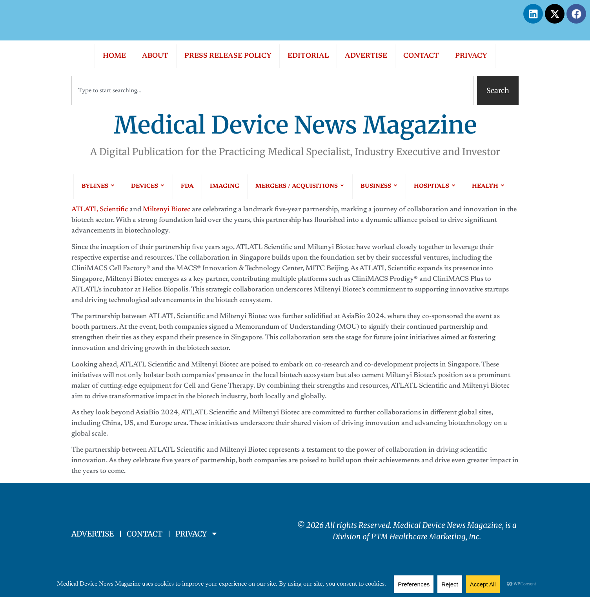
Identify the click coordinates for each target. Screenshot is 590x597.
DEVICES (148, 186)
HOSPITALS (435, 186)
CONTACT (421, 56)
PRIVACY (471, 56)
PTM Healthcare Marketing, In (423, 536)
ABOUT (155, 56)
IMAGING (224, 186)
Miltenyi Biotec (166, 209)
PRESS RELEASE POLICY (227, 56)
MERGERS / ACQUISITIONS (299, 186)
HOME (114, 56)
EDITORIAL (308, 56)
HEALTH (488, 186)
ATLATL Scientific (99, 209)
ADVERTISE (366, 56)
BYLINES (98, 186)
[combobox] (272, 90)
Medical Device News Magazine (295, 125)
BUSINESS (379, 186)
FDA (187, 186)
